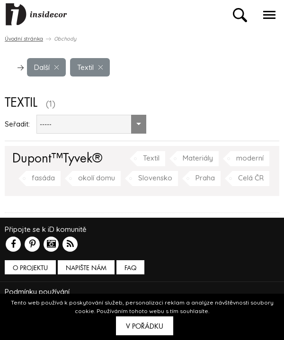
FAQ (130, 268)
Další (46, 67)
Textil (90, 67)
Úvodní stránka (24, 38)
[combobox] (91, 124)
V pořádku (144, 326)
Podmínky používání (37, 291)
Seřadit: (17, 123)
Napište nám (86, 268)
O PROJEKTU (30, 268)
